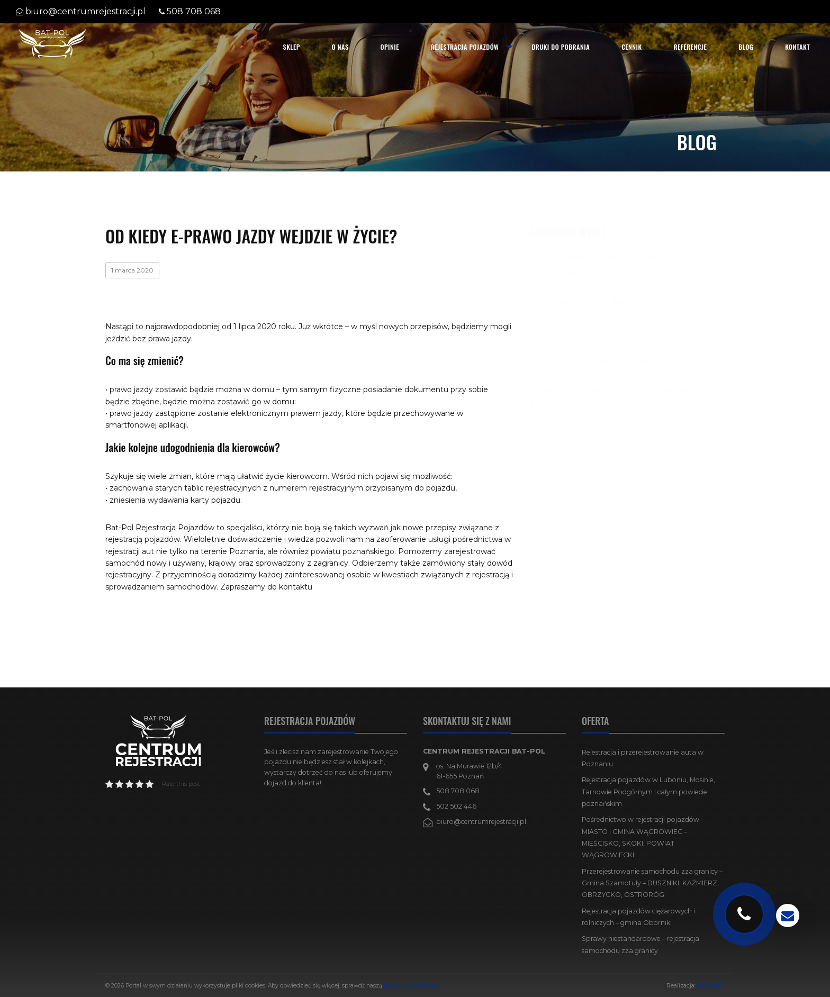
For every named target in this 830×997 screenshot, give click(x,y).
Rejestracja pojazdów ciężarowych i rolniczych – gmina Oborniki (638, 917)
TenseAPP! (711, 985)
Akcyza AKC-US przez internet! (601, 301)
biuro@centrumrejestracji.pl (85, 11)
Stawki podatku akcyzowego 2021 (608, 330)
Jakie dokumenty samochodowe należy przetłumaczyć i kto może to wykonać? (616, 398)
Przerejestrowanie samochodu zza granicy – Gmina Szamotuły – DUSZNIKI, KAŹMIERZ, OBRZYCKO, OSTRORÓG (652, 883)
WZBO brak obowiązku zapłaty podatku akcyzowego (618, 264)
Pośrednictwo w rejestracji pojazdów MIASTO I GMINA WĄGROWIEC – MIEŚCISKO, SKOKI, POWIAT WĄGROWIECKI (640, 837)
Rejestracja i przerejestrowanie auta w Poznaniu (642, 758)
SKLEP (291, 47)
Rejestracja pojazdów (465, 47)
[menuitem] (291, 47)
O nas (340, 47)
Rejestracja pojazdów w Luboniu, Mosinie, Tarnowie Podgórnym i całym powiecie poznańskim (648, 792)
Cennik (631, 47)
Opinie (390, 47)
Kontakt (797, 47)
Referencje (690, 47)
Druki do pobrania (560, 47)
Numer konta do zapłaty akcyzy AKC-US (620, 361)
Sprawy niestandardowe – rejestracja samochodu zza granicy (640, 944)
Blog (745, 47)
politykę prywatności (412, 985)
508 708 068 (194, 11)
